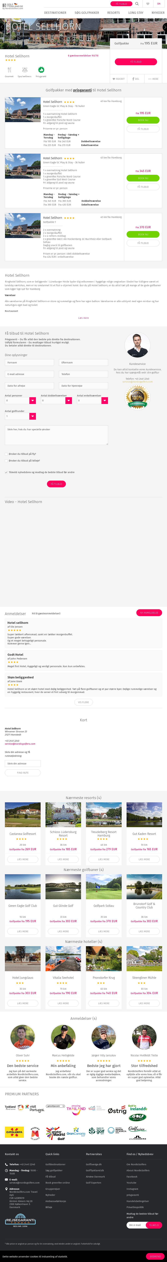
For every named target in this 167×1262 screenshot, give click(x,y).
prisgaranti (133, 1205)
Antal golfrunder (14, 421)
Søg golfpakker (87, 13)
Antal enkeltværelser (89, 406)
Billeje (49, 1217)
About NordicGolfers (138, 1181)
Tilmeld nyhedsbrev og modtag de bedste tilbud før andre (41, 483)
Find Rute (23, 783)
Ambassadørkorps (56, 1211)
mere (153, 89)
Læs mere (83, 328)
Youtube (131, 1193)
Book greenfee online (58, 1193)
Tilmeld (154, 1235)
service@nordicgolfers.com (137, 392)
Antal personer (13, 406)
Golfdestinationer (55, 1175)
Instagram (132, 1199)
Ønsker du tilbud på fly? (22, 464)
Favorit (119, 89)
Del (135, 89)
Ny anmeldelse (149, 623)
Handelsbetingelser (138, 1211)
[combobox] (20, 411)
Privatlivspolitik (135, 1217)
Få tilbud (119, 3)
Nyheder (155, 13)
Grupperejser (53, 1199)
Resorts (113, 13)
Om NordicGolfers (136, 1175)
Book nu (143, 130)
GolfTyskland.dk (95, 1181)
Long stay (134, 13)
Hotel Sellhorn (52, 112)
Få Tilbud (136, 72)
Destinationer (57, 13)
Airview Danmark (95, 1187)
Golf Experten (93, 1193)
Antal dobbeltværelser (54, 406)
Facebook (132, 1187)
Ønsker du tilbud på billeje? (24, 471)
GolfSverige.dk (94, 1175)
